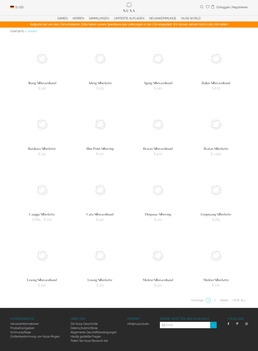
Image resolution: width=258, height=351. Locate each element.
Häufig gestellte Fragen (86, 336)
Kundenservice (22, 318)
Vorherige (197, 300)
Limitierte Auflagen (129, 18)
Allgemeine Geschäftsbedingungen (94, 332)
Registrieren (240, 7)
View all (239, 300)
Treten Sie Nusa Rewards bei (89, 340)
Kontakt (133, 318)
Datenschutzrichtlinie (84, 328)
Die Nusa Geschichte (84, 323)
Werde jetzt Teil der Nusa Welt (184, 318)
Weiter (224, 300)
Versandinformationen (24, 323)
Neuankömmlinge (162, 18)
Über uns (78, 318)
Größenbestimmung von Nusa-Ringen (35, 336)
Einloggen (223, 7)
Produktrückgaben (22, 328)
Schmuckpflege (20, 332)
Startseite (17, 31)
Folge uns (235, 318)
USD (19, 7)
